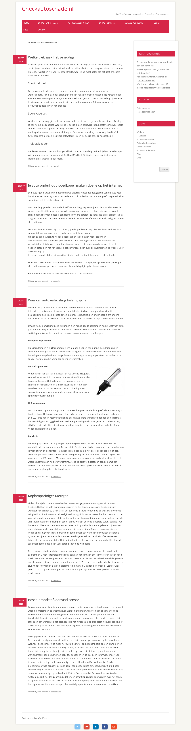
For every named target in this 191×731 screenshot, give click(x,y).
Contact (42, 29)
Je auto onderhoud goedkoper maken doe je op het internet (75, 185)
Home (26, 23)
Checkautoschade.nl (47, 8)
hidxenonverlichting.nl (42, 395)
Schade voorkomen (134, 23)
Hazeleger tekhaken (146, 111)
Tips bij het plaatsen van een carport (153, 87)
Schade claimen (107, 23)
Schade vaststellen (48, 23)
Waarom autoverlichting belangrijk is (57, 300)
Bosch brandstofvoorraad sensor (53, 599)
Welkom (140, 132)
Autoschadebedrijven (78, 23)
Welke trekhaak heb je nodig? (51, 57)
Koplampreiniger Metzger (48, 495)
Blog (156, 23)
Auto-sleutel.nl (143, 108)
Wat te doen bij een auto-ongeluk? (152, 84)
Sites (25, 29)
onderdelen (56, 166)
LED (52, 421)
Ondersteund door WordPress (34, 718)
